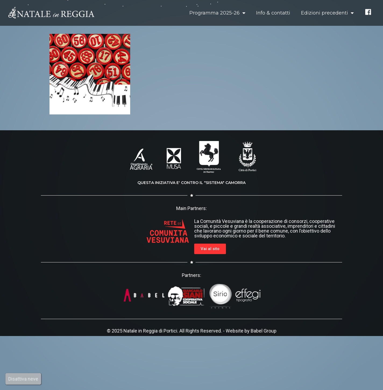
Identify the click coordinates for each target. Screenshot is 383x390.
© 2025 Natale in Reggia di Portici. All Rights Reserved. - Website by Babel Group (191, 331)
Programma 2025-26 (217, 13)
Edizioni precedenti (327, 13)
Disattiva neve (23, 379)
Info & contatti (273, 13)
